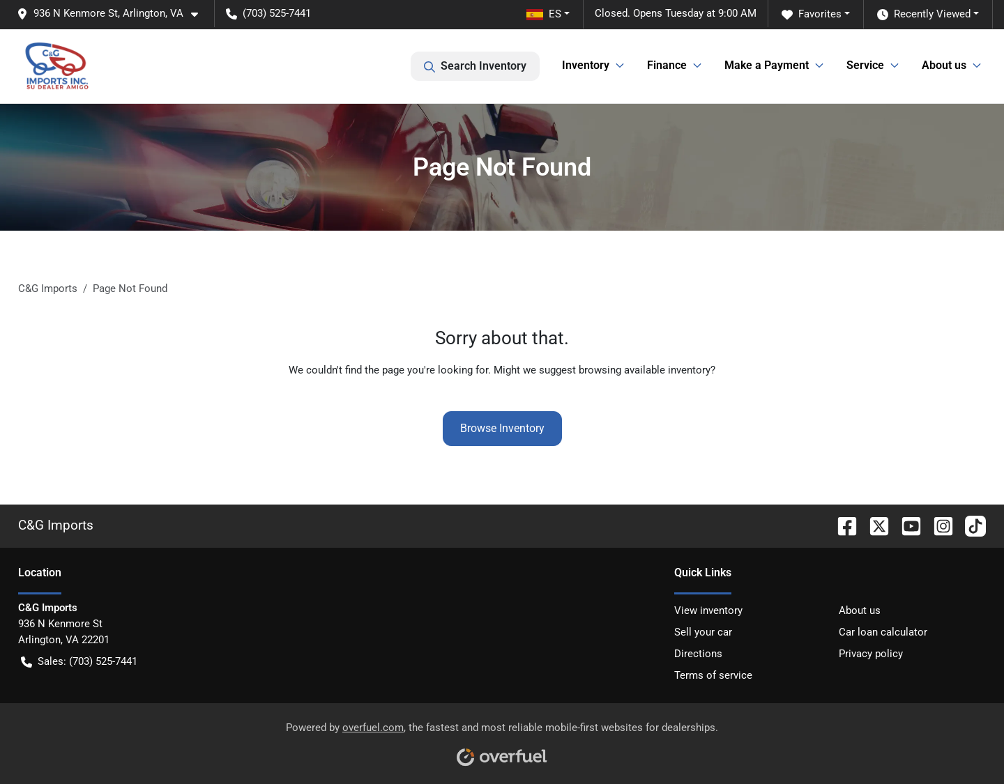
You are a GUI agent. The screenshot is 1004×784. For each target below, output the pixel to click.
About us (860, 610)
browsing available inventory (644, 370)
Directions (698, 653)
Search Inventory (475, 66)
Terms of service (713, 675)
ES (543, 14)
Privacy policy (871, 653)
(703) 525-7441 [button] (268, 13)
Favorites (812, 14)
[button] (113, 13)
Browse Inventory (502, 428)
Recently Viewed (924, 14)
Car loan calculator (883, 632)
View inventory (708, 610)
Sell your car (703, 632)
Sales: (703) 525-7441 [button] (79, 662)
